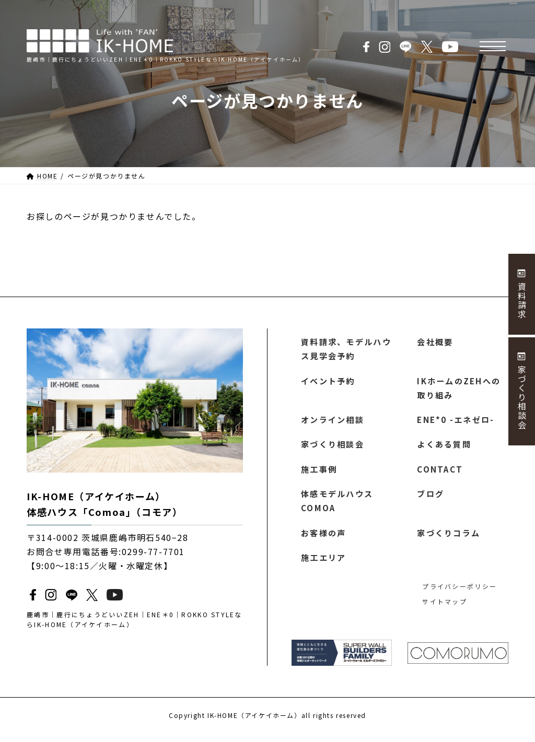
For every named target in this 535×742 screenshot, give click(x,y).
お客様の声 (324, 540)
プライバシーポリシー (457, 595)
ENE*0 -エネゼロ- (455, 423)
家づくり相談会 (333, 448)
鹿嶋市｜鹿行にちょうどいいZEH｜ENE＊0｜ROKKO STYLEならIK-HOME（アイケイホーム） (132, 619)
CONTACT (439, 474)
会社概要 (435, 342)
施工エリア (324, 565)
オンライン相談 (333, 423)
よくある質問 (444, 448)
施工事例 (319, 474)
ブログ (431, 499)
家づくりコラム (449, 540)
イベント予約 (328, 382)
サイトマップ (443, 610)
